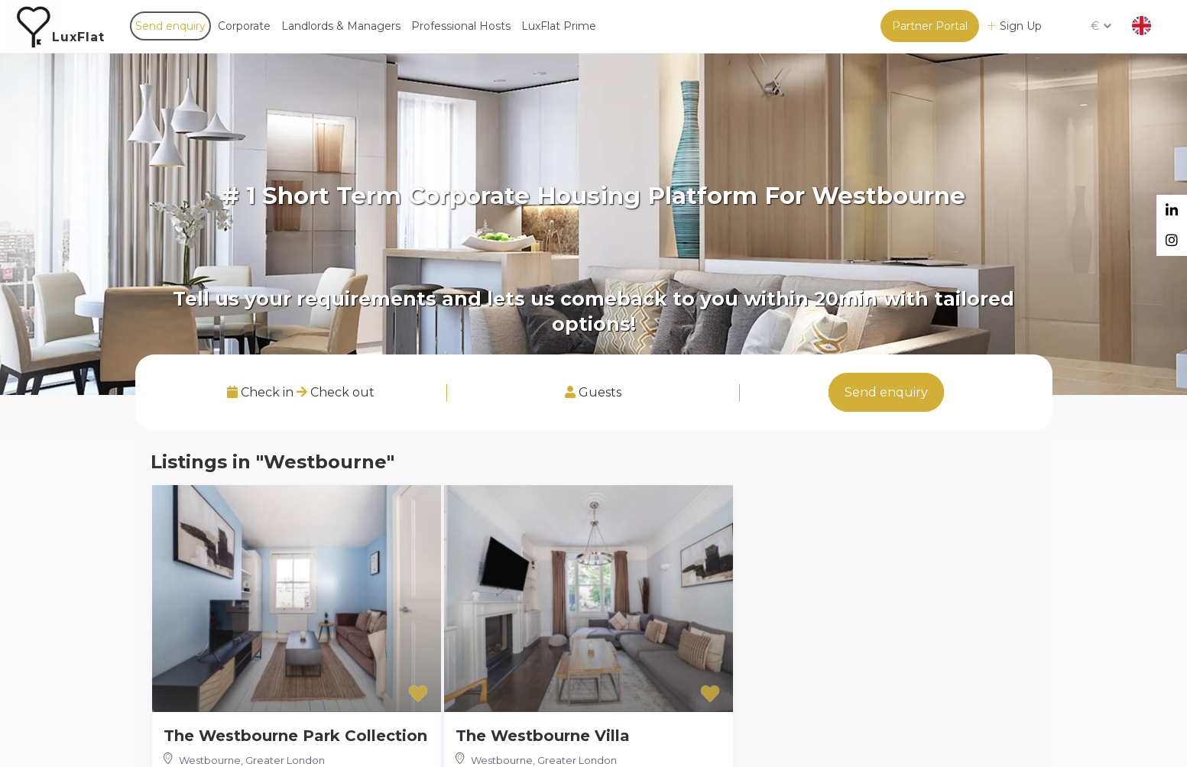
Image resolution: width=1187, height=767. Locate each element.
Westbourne (210, 760)
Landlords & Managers (341, 26)
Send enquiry (170, 26)
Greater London (285, 760)
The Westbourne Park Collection (295, 735)
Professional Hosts (461, 26)
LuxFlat (78, 37)
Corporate (244, 26)
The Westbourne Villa (543, 735)
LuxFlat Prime (558, 26)
